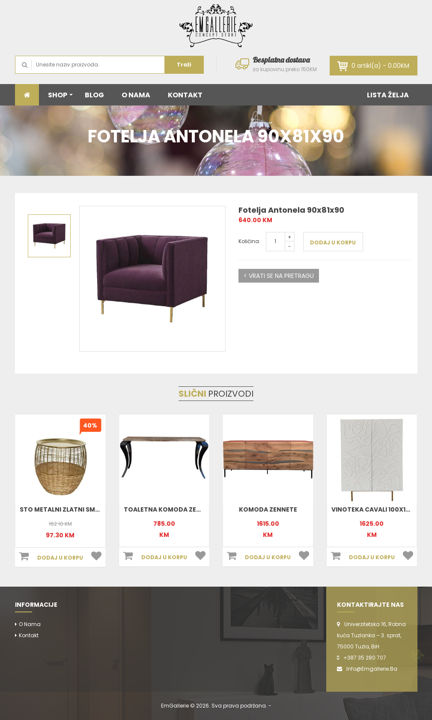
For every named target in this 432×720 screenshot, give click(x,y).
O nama (30, 624)
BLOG (94, 95)
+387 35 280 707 (364, 657)
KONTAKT (185, 95)
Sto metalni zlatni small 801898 (74, 509)
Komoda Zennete (268, 509)
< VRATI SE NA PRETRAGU (279, 275)
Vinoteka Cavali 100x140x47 (378, 509)
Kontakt (29, 635)
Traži (184, 64)
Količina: (249, 241)
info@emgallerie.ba (371, 668)
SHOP (60, 95)
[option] (152, 279)
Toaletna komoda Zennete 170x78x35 (188, 509)
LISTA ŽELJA (388, 95)
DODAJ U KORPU (333, 242)
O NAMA (136, 95)
